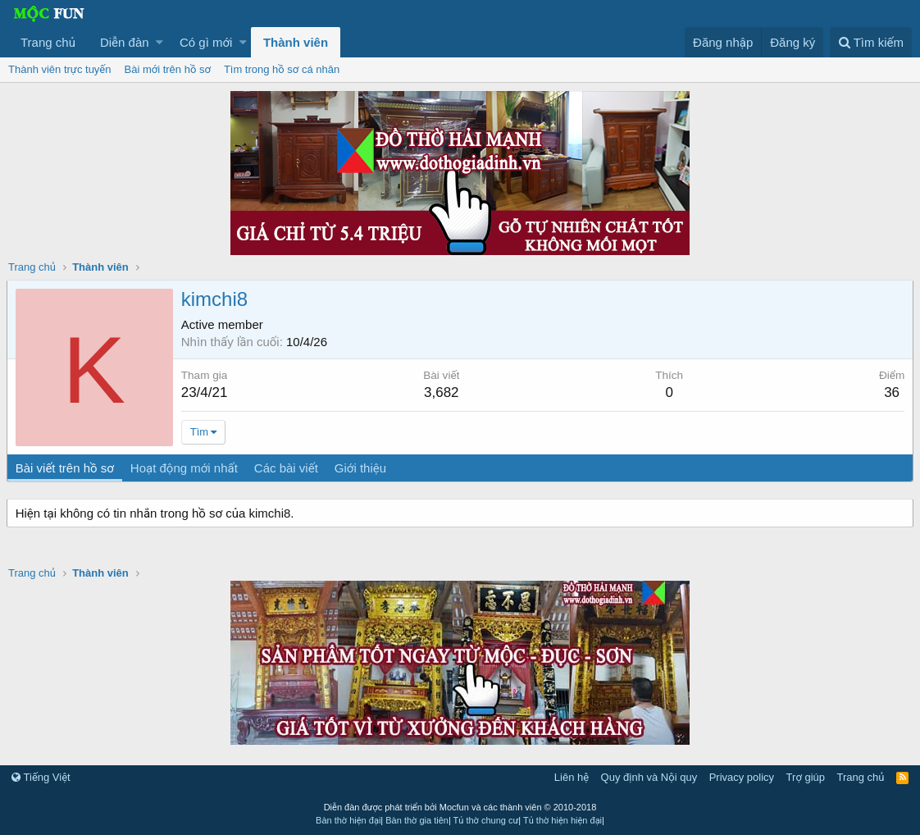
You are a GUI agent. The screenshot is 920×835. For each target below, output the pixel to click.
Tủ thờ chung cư (486, 820)
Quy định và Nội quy (649, 777)
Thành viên (295, 42)
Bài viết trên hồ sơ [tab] (66, 468)
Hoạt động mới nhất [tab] (185, 468)
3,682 (442, 392)
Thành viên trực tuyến (60, 69)
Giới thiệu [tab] (362, 468)
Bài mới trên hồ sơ (168, 69)
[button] (159, 42)
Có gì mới (206, 42)
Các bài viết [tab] (288, 468)
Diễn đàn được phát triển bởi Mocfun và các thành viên (460, 807)
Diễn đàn (124, 42)
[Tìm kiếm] (871, 42)
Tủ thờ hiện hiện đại (562, 820)
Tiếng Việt (41, 777)
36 (890, 392)
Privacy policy (741, 777)
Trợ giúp (805, 777)
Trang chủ (47, 42)
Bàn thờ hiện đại (348, 820)
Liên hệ (571, 777)
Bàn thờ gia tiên (417, 820)
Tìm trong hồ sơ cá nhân (281, 69)
